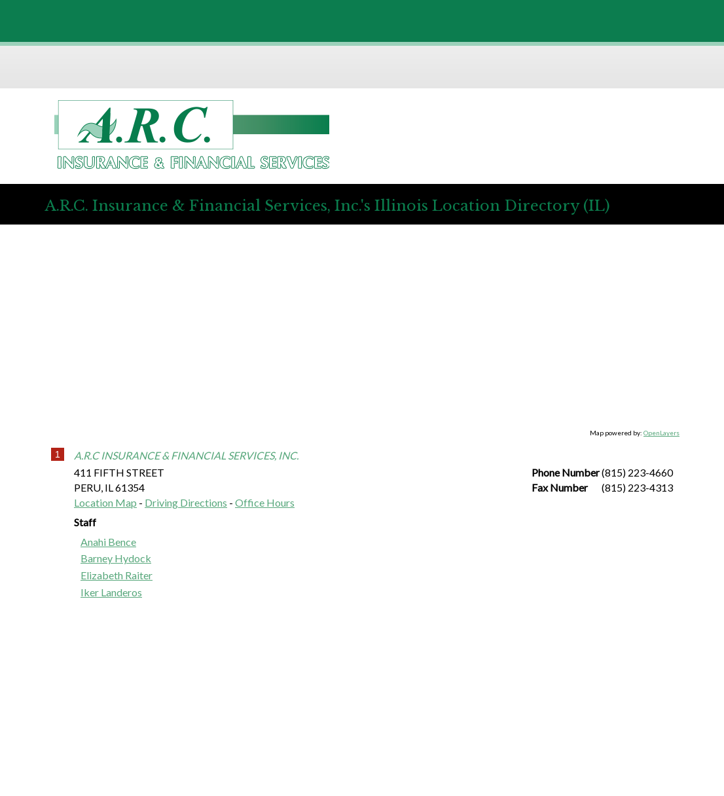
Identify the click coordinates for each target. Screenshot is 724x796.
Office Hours (265, 502)
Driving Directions (186, 502)
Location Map (105, 502)
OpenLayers (661, 433)
